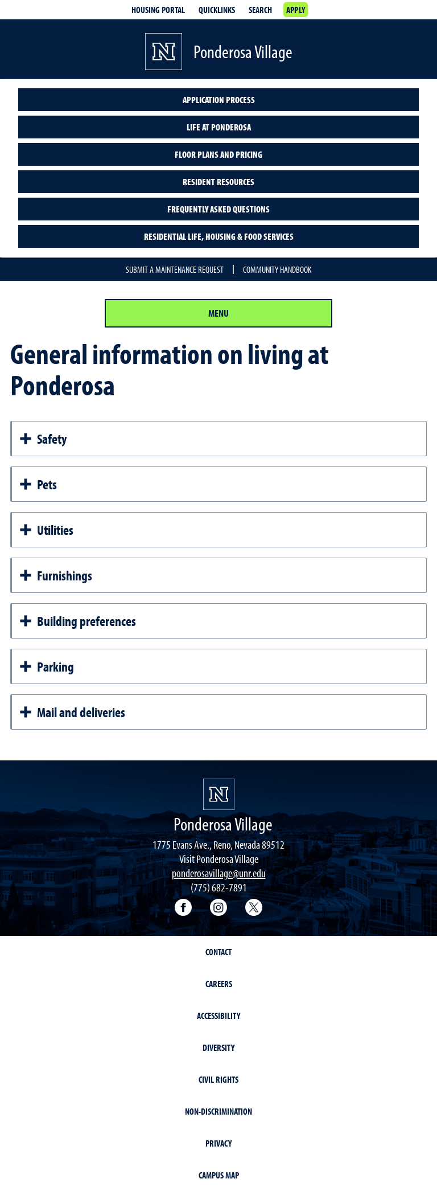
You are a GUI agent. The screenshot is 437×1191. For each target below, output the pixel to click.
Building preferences (77, 620)
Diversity (218, 1047)
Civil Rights (218, 1079)
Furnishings (55, 575)
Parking (46, 666)
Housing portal (158, 9)
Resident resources (218, 181)
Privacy (218, 1143)
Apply (295, 9)
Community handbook (277, 269)
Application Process (219, 99)
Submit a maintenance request (175, 269)
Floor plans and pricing (218, 154)
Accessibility (218, 1015)
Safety (43, 438)
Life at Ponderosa (219, 127)
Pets (38, 484)
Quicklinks (217, 9)
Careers (218, 983)
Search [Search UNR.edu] (260, 9)
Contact (218, 951)
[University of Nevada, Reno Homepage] (218, 794)
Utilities (46, 529)
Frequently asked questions (218, 209)
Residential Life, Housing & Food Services (219, 236)
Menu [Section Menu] (218, 313)
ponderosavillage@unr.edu (219, 873)
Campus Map (219, 1175)
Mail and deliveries (72, 712)
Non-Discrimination (218, 1111)
